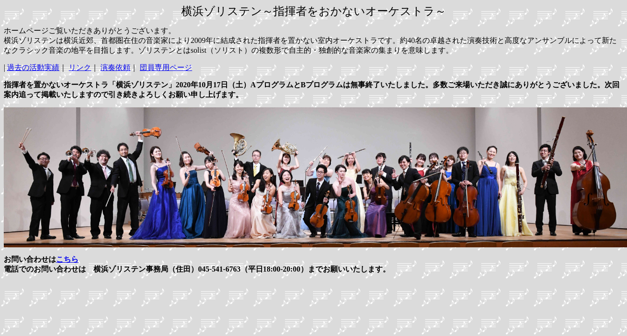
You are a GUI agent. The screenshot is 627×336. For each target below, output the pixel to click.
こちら (67, 259)
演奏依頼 (115, 67)
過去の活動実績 (33, 67)
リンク (80, 67)
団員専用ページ (166, 67)
